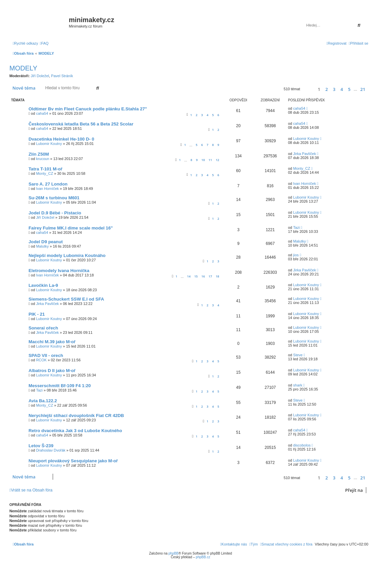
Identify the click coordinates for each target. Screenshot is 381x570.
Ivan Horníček (47, 189)
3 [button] (334, 89)
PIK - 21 (37, 314)
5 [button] (349, 89)
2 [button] (326, 89)
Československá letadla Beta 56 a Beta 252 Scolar (81, 123)
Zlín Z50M (39, 154)
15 (196, 276)
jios (296, 255)
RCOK (41, 360)
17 (210, 276)
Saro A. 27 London (48, 184)
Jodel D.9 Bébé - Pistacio (55, 212)
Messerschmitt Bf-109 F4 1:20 (60, 385)
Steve (297, 355)
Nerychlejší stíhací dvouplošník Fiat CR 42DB (76, 415)
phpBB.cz (203, 557)
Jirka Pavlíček (304, 154)
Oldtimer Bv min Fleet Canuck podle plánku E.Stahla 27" (88, 108)
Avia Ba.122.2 (43, 400)
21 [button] (362, 89)
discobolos (302, 445)
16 (203, 276)
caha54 (42, 113)
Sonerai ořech (43, 327)
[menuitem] (44, 43)
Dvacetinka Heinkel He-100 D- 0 (61, 139)
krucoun (42, 159)
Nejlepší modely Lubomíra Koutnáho (67, 255)
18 (217, 276)
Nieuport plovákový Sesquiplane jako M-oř (73, 460)
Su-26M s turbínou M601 (54, 197)
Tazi (296, 227)
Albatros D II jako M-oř (52, 370)
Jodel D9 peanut (46, 241)
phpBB (174, 553)
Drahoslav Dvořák (50, 450)
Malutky (42, 246)
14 (188, 276)
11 (210, 160)
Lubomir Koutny (49, 144)
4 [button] (341, 89)
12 (217, 160)
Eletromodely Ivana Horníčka (59, 270)
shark (297, 385)
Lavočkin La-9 (43, 285)
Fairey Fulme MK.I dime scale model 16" (71, 227)
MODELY (23, 68)
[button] (308, 89)
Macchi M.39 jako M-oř (52, 341)
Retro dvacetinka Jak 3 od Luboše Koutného (75, 430)
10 (203, 160)
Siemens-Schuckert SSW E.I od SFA (66, 299)
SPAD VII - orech (46, 355)
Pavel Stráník (62, 76)
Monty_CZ (44, 173)
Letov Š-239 (41, 445)
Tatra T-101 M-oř (45, 168)
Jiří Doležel (40, 76)
